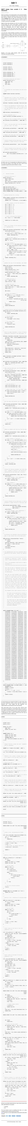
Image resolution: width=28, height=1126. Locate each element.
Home (10, 5)
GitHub (17, 1121)
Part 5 (2, 1112)
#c (6, 1115)
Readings (17, 5)
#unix (10, 1115)
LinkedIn (19, 1121)
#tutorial (13, 1115)
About (13, 5)
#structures (18, 1115)
